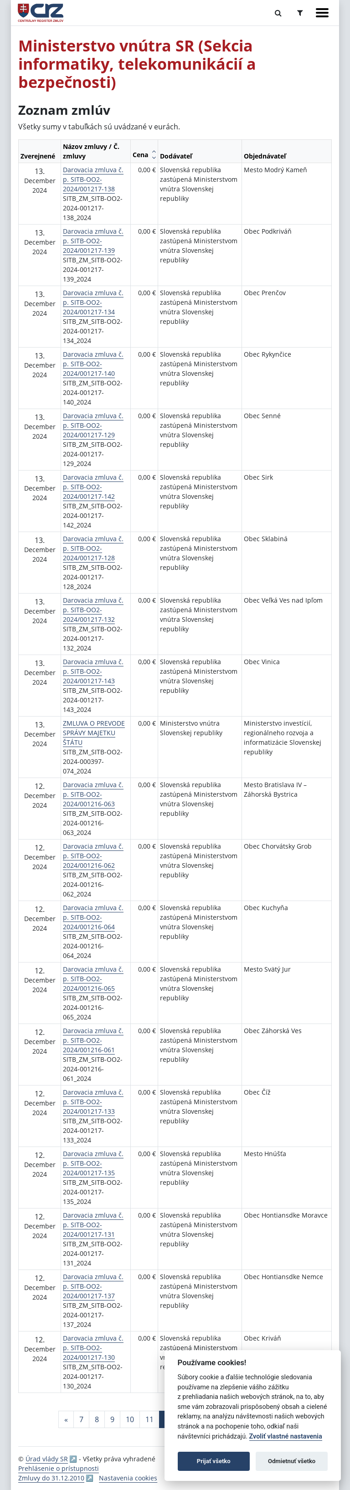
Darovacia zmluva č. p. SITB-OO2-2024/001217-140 (93, 364)
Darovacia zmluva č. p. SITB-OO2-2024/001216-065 (93, 979)
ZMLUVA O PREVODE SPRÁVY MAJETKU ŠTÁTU (94, 733)
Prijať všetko (214, 1461)
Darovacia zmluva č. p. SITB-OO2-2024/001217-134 (93, 302)
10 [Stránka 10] (130, 1419)
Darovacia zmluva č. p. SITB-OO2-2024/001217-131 (93, 1225)
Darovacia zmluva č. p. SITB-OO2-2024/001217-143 (93, 671)
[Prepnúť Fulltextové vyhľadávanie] (278, 12)
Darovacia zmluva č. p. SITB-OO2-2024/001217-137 (93, 1286)
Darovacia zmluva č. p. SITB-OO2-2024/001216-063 (93, 794)
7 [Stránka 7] (81, 1419)
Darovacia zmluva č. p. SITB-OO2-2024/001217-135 (93, 1163)
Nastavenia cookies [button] (128, 1478)
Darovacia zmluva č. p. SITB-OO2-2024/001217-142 (93, 487)
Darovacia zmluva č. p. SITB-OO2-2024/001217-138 (93, 179)
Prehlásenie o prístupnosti (58, 1468)
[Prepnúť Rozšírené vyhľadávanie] (300, 12)
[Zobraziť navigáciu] (322, 12)
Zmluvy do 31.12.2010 (51, 1478)
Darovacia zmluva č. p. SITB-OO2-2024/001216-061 (93, 1040)
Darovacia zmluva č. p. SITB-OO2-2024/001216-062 (93, 856)
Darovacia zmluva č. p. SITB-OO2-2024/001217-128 (93, 548)
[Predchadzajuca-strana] (66, 1419)
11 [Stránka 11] (149, 1419)
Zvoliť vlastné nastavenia (285, 1436)
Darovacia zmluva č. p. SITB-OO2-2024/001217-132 (93, 610)
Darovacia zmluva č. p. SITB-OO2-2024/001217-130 (93, 1348)
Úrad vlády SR (47, 1458)
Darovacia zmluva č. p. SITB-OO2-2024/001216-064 (93, 917)
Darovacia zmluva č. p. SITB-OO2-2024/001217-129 (93, 425)
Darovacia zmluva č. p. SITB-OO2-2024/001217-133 (93, 1102)
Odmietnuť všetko (291, 1461)
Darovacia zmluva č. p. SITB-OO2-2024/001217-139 (93, 241)
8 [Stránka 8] (97, 1419)
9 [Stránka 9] (112, 1419)
